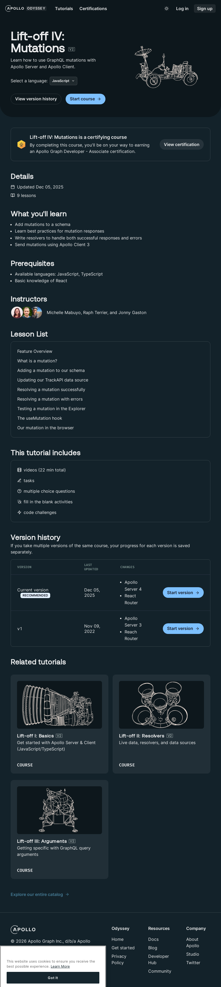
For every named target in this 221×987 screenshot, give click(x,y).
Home (118, 939)
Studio (192, 954)
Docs (153, 939)
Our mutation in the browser (45, 427)
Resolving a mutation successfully (51, 389)
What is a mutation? (37, 360)
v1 (19, 628)
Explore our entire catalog (40, 894)
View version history (36, 98)
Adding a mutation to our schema (51, 370)
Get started (123, 947)
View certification (181, 144)
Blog (152, 947)
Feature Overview (34, 351)
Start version (183, 592)
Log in (182, 8)
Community (159, 971)
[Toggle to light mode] (166, 8)
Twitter (193, 962)
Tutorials (64, 8)
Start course (85, 98)
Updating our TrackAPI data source (52, 380)
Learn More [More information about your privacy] (60, 971)
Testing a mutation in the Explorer (51, 408)
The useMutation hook (39, 418)
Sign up (204, 8)
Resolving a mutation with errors (50, 399)
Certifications (93, 8)
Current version (33, 592)
